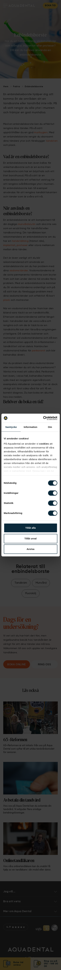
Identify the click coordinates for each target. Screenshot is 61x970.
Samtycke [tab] (11, 427)
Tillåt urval (30, 538)
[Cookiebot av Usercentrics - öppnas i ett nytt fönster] (43, 418)
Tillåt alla (30, 527)
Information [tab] (30, 427)
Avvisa (30, 549)
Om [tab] (50, 427)
